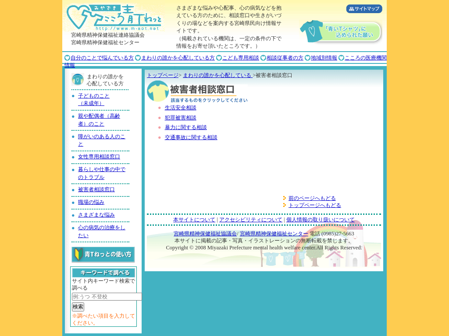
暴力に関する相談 (186, 127)
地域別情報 (324, 58)
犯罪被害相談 (180, 118)
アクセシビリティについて (250, 220)
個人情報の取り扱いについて (320, 220)
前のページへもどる (312, 198)
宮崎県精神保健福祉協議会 (205, 234)
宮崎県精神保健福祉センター (274, 234)
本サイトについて (194, 220)
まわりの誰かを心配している (218, 75)
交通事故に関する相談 (191, 137)
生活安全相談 (180, 108)
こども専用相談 (240, 58)
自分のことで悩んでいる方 (102, 58)
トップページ (162, 75)
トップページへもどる (315, 205)
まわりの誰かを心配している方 (178, 58)
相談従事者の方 (285, 58)
